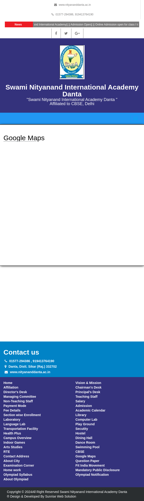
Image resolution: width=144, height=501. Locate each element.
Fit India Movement (90, 465)
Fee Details (12, 410)
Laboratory (11, 419)
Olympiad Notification (92, 474)
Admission (84, 406)
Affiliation (10, 387)
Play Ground (85, 424)
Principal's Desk (88, 392)
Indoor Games (14, 442)
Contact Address (16, 456)
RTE (6, 451)
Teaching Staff (86, 396)
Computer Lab (86, 419)
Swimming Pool (88, 447)
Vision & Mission (88, 383)
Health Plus (12, 433)
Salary (80, 401)
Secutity (82, 429)
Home (7, 383)
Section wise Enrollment (22, 415)
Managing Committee (19, 396)
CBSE (80, 451)
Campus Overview (17, 438)
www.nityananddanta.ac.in (75, 4)
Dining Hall (84, 438)
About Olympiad (15, 479)
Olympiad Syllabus (17, 474)
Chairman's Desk (89, 387)
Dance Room (85, 442)
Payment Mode (14, 406)
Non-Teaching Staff (18, 401)
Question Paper (87, 461)
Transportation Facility (20, 429)
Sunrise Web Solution (60, 496)
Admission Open (82, 24)
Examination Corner (18, 465)
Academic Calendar (91, 410)
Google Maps (86, 456)
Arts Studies (12, 447)
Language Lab (14, 424)
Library (81, 415)
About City (11, 461)
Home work (12, 470)
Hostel (80, 433)
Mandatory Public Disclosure (98, 470)
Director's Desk (15, 392)
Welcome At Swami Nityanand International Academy (34, 24)
